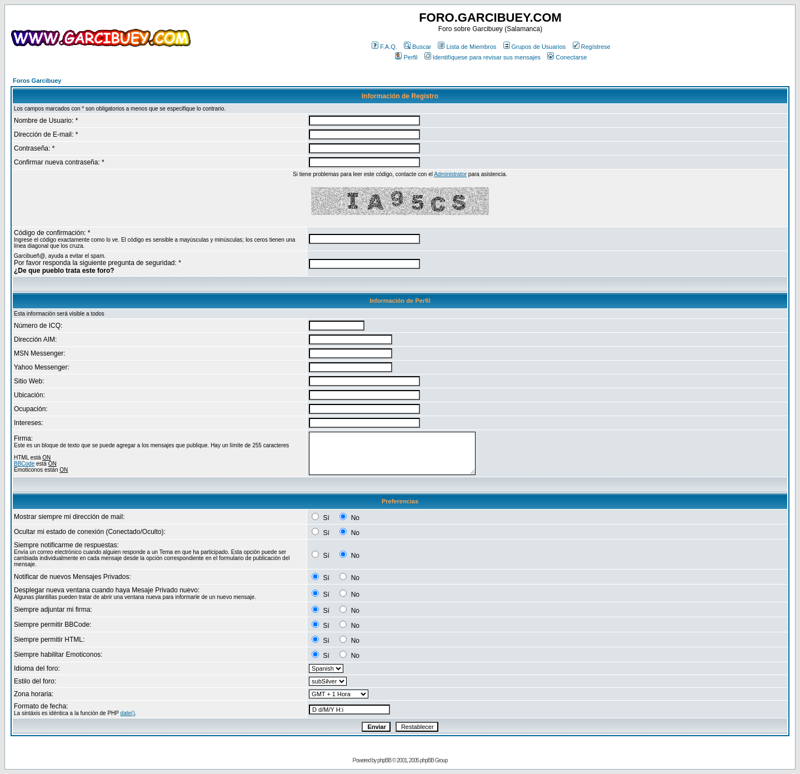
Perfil (406, 57)
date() (128, 713)
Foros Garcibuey (37, 80)
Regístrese (592, 46)
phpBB (384, 760)
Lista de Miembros (467, 46)
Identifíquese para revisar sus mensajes (482, 57)
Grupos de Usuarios (534, 46)
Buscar (417, 46)
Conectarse (567, 57)
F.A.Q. (384, 46)
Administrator (450, 174)
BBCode (24, 464)
